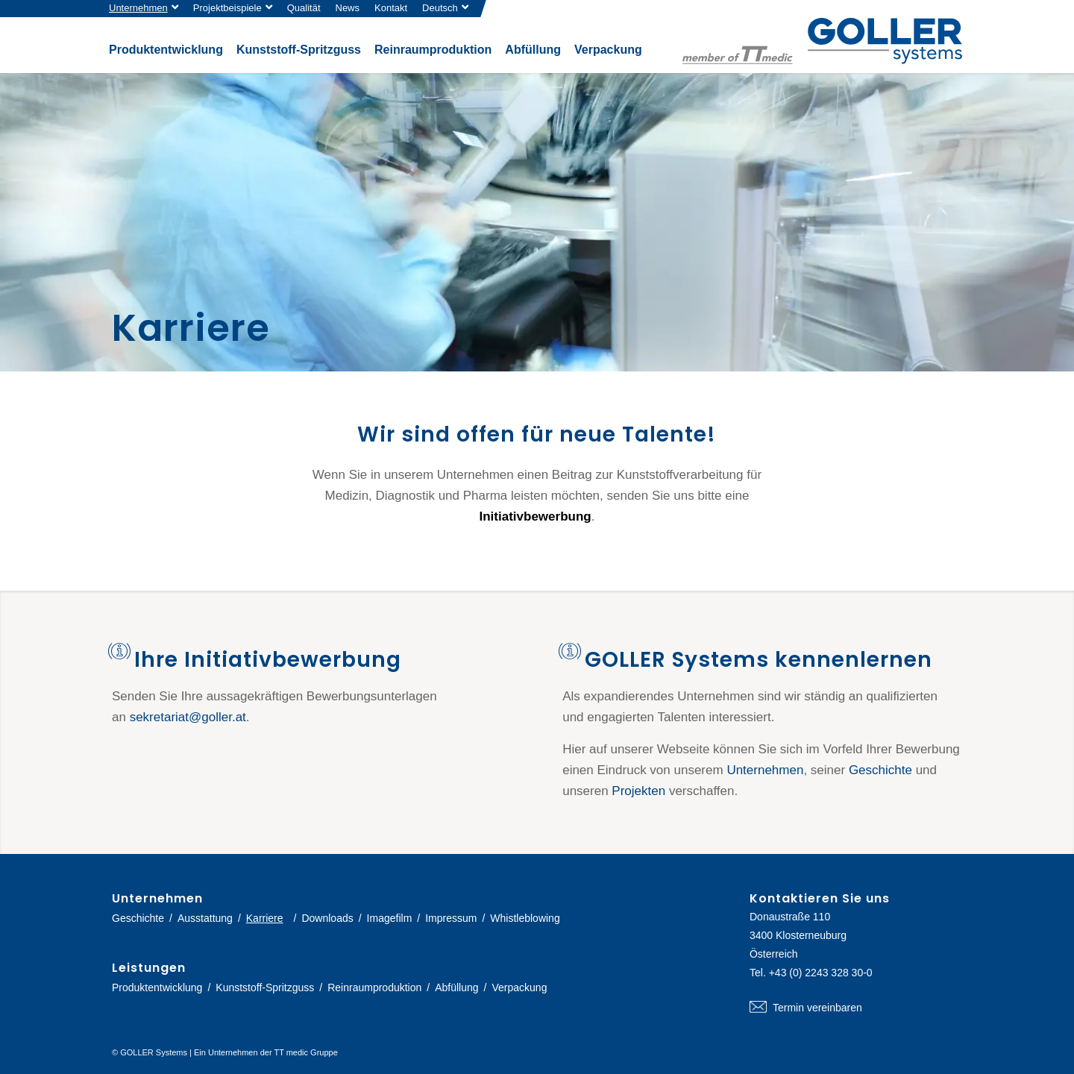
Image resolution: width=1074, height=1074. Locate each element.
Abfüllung (456, 987)
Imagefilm (389, 918)
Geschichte (880, 770)
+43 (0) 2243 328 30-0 (821, 973)
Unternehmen (138, 7)
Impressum (451, 918)
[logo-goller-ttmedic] (822, 41)
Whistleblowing (524, 918)
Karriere (264, 918)
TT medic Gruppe (305, 1052)
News (348, 7)
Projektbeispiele (227, 7)
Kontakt (390, 7)
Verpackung (519, 987)
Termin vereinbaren (856, 1007)
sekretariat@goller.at (188, 717)
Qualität (304, 7)
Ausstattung (205, 918)
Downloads (327, 918)
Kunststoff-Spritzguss (265, 987)
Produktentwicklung (157, 987)
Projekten (638, 791)
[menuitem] (147, 8)
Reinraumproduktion (374, 987)
